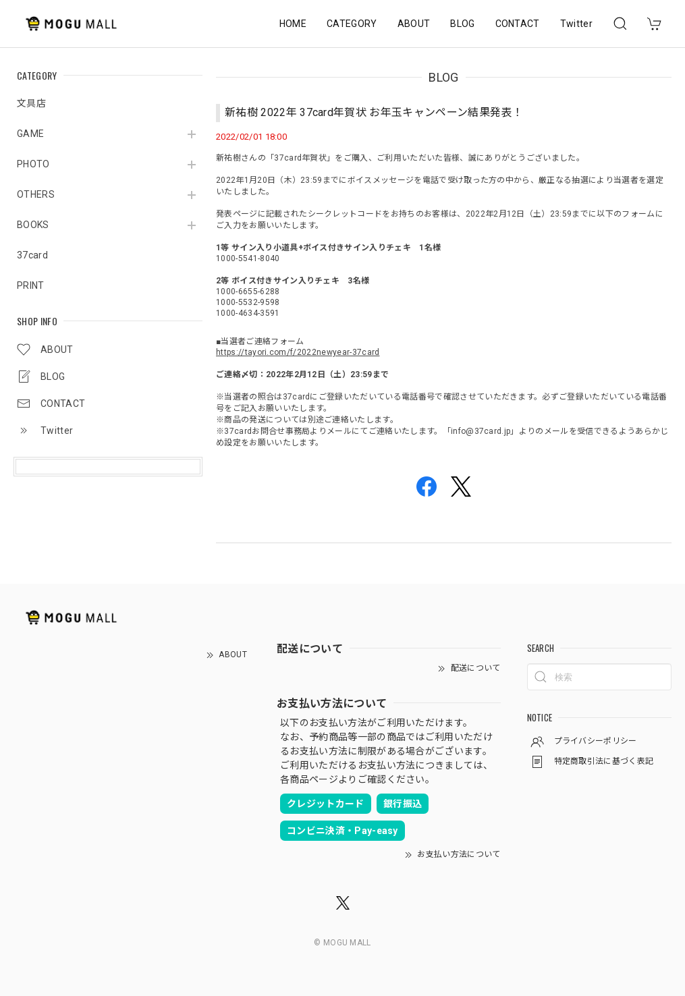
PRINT (31, 285)
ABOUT (414, 23)
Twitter (576, 23)
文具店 (31, 103)
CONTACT (517, 23)
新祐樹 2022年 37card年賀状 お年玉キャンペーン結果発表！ (374, 112)
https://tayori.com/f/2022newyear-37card (297, 352)
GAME (30, 133)
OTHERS (36, 194)
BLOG (462, 23)
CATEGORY (352, 23)
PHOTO (33, 164)
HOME (292, 23)
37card (32, 255)
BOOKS (33, 224)
